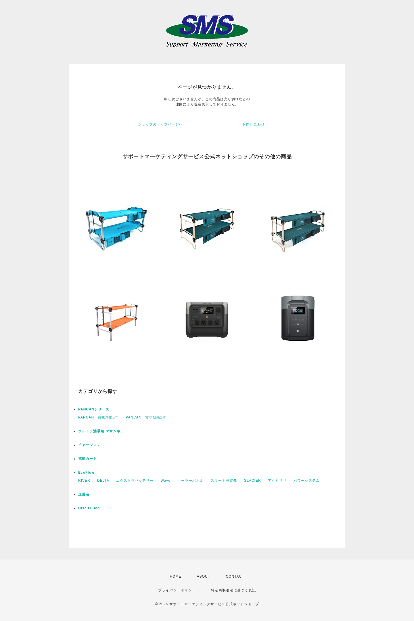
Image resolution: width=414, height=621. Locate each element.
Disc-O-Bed (89, 508)
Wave (165, 481)
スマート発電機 (224, 481)
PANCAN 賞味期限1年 (146, 417)
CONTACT (235, 576)
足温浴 (83, 494)
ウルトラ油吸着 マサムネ (99, 431)
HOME (175, 576)
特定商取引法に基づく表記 (233, 590)
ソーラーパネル (190, 481)
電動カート (87, 459)
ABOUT (203, 576)
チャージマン (89, 445)
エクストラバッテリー (135, 481)
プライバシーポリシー (176, 590)
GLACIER (252, 481)
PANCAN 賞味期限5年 (98, 417)
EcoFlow (86, 472)
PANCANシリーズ (93, 409)
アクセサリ (277, 481)
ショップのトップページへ (160, 124)
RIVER (84, 481)
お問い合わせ (253, 124)
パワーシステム (307, 481)
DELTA (103, 481)
